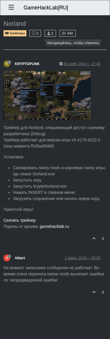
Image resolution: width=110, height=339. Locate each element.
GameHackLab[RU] (45, 8)
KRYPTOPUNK (27, 64)
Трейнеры (15, 33)
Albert (20, 258)
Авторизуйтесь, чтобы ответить (73, 43)
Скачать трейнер (20, 220)
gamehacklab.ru (54, 226)
